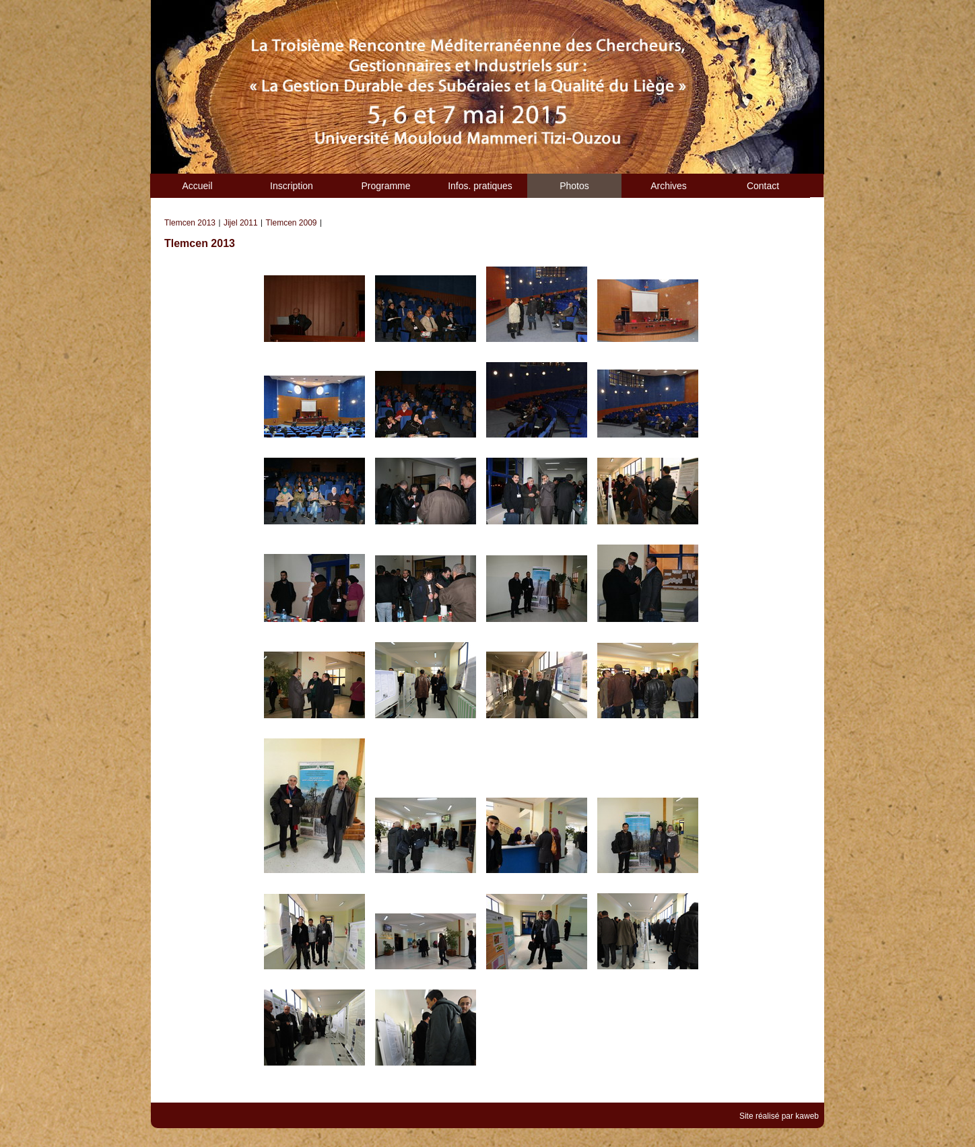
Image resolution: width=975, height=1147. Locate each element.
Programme (385, 185)
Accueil (197, 185)
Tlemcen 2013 (189, 223)
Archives (668, 185)
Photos (574, 185)
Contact (763, 185)
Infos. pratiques (480, 185)
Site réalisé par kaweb (779, 1116)
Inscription (291, 185)
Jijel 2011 (241, 223)
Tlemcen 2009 (291, 223)
